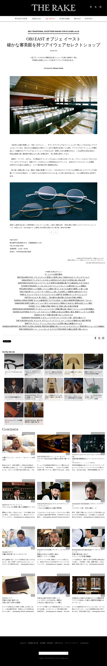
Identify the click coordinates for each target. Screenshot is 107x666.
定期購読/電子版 (33, 643)
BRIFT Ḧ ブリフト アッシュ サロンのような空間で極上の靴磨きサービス (53, 323)
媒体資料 (50, 643)
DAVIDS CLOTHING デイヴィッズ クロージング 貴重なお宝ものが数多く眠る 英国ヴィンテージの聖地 (53, 312)
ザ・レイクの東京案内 (53, 274)
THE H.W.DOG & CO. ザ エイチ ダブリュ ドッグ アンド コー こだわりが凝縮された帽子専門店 (53, 321)
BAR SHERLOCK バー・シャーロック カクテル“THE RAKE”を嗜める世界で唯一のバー (53, 329)
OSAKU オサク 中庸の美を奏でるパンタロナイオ (53, 315)
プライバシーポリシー (72, 643)
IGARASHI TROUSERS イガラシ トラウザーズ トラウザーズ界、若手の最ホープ (53, 318)
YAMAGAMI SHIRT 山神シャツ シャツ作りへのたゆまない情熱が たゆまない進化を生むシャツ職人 (54, 303)
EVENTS (88, 18)
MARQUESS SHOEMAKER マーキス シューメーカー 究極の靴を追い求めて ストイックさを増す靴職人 (53, 309)
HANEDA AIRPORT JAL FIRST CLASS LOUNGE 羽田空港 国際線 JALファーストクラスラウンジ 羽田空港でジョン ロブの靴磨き (53, 326)
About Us (23, 643)
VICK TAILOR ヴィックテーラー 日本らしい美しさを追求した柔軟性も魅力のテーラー (54, 292)
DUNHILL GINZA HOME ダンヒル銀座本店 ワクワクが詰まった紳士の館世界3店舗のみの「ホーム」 (53, 300)
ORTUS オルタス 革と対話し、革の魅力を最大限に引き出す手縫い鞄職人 (53, 297)
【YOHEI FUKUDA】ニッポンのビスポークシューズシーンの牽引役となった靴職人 (53, 286)
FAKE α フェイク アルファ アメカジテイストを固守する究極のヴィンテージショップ (53, 294)
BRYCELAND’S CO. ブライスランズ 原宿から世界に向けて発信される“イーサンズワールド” (53, 277)
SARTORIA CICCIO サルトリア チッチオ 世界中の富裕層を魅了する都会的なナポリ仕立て (53, 283)
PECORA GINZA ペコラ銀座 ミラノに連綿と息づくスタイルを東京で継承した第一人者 (53, 289)
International (84, 643)
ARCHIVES (50, 18)
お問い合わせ (58, 643)
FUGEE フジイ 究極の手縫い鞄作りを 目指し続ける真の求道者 (53, 306)
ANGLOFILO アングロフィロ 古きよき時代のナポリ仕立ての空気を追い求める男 (53, 280)
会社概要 (43, 643)
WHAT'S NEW (21, 18)
